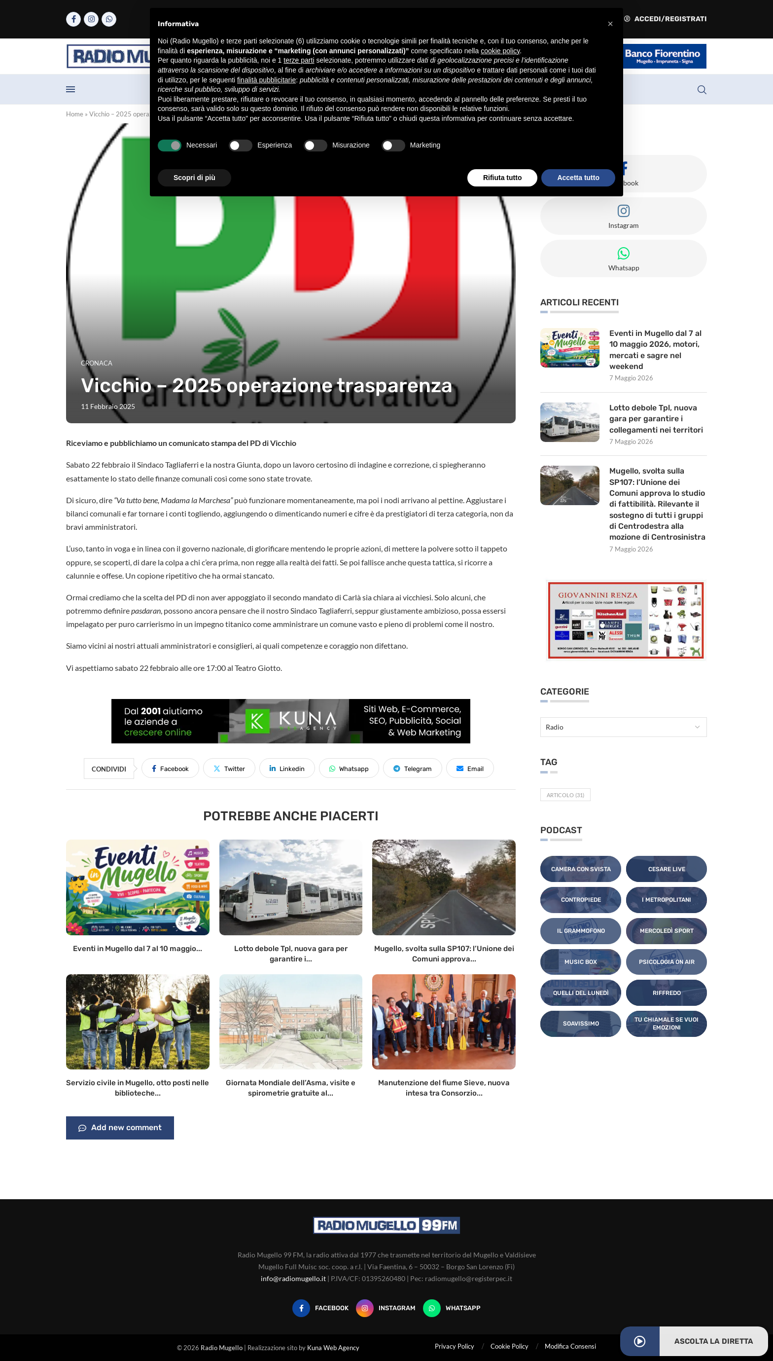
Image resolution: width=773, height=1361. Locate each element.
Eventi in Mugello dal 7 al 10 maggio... (137, 948)
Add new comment (120, 1128)
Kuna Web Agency (333, 1348)
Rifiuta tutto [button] (502, 178)
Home (74, 114)
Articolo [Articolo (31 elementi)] (565, 795)
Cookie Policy (509, 1346)
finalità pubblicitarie (266, 80)
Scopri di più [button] (194, 178)
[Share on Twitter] (229, 768)
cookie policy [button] (500, 51)
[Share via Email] (470, 768)
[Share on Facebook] (170, 768)
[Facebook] (73, 19)
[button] (610, 24)
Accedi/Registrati (665, 19)
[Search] (702, 90)
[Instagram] (91, 19)
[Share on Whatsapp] (349, 768)
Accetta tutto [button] (578, 178)
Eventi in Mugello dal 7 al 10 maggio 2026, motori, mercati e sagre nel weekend (655, 350)
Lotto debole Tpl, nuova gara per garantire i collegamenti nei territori (656, 419)
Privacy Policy (454, 1346)
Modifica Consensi (570, 1346)
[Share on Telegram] (412, 768)
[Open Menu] (70, 89)
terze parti (298, 60)
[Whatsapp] (109, 19)
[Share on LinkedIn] (287, 768)
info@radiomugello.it (293, 1278)
